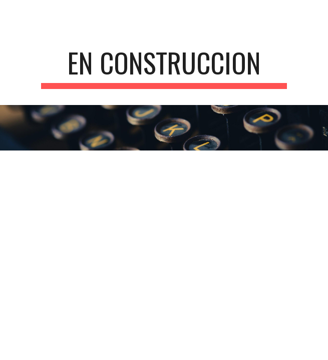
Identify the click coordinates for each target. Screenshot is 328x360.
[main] (164, 67)
